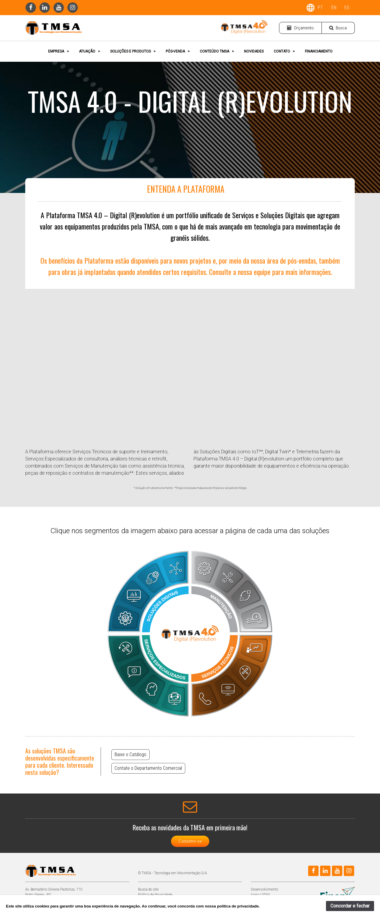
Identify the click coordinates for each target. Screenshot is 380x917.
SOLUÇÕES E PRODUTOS (133, 51)
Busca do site (148, 889)
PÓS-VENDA (178, 51)
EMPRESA (58, 51)
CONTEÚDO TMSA (217, 51)
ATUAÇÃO (89, 51)
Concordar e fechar (350, 906)
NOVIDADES (254, 51)
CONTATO (284, 51)
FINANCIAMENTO (318, 51)
